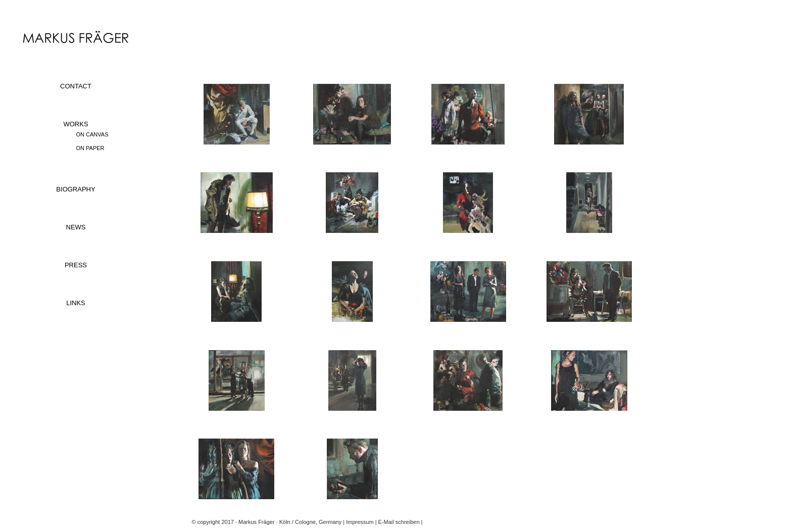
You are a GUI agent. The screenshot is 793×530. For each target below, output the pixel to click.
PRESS (76, 265)
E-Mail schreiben (399, 522)
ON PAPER (90, 148)
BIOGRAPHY (75, 189)
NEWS (76, 227)
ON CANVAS (92, 134)
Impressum (359, 522)
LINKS (75, 303)
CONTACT (75, 86)
